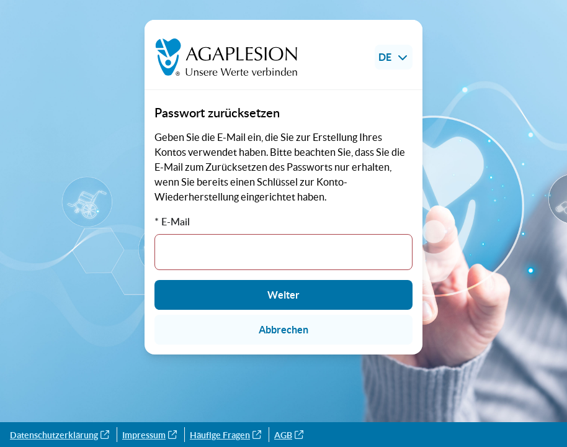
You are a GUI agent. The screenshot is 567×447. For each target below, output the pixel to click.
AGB (288, 435)
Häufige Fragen (225, 435)
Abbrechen (283, 329)
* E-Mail (172, 221)
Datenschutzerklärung (59, 435)
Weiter (283, 294)
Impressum (149, 435)
